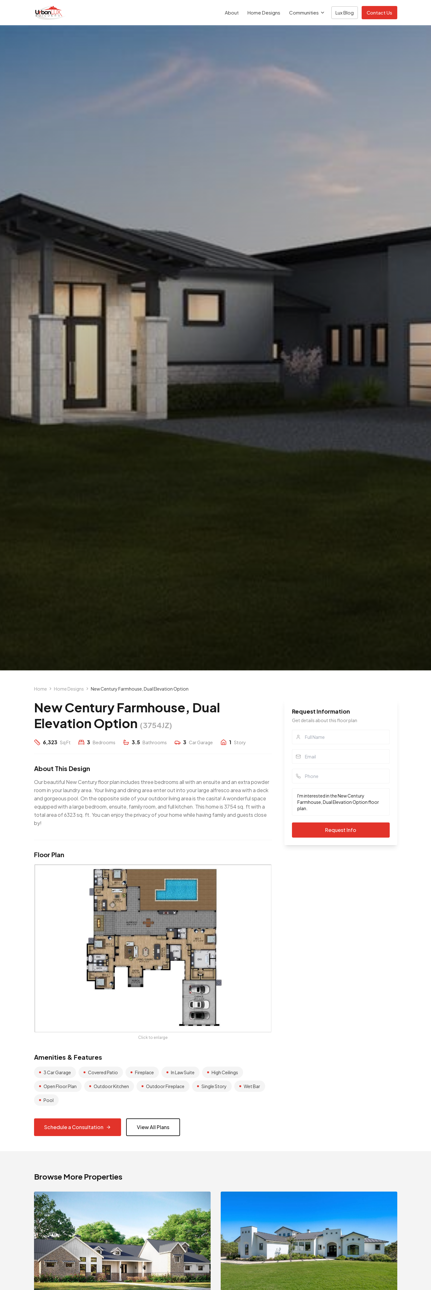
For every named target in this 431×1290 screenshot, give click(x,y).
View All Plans (153, 1127)
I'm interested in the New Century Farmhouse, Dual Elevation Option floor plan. (340, 802)
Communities (307, 12)
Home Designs (264, 12)
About (232, 12)
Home (40, 689)
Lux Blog (344, 12)
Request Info (340, 830)
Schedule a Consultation (77, 1127)
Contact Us (379, 12)
